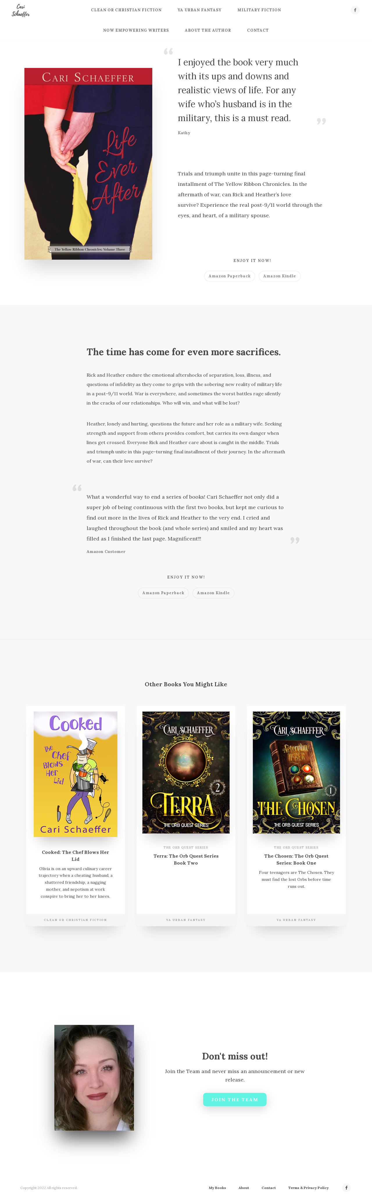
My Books (217, 1188)
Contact (258, 30)
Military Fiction (259, 10)
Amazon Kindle (279, 276)
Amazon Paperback (230, 276)
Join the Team (234, 1099)
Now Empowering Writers (136, 30)
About (244, 1188)
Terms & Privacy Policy (308, 1188)
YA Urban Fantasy (199, 10)
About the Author (208, 30)
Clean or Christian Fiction (126, 10)
